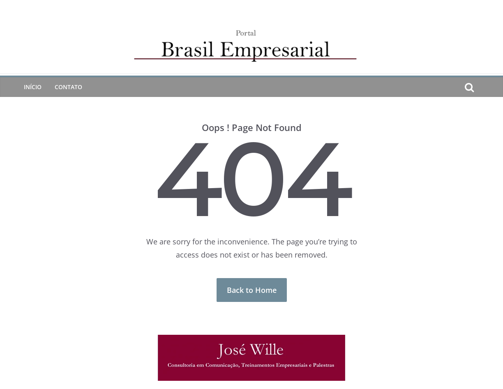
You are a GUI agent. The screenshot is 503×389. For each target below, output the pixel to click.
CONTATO (68, 87)
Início (33, 87)
